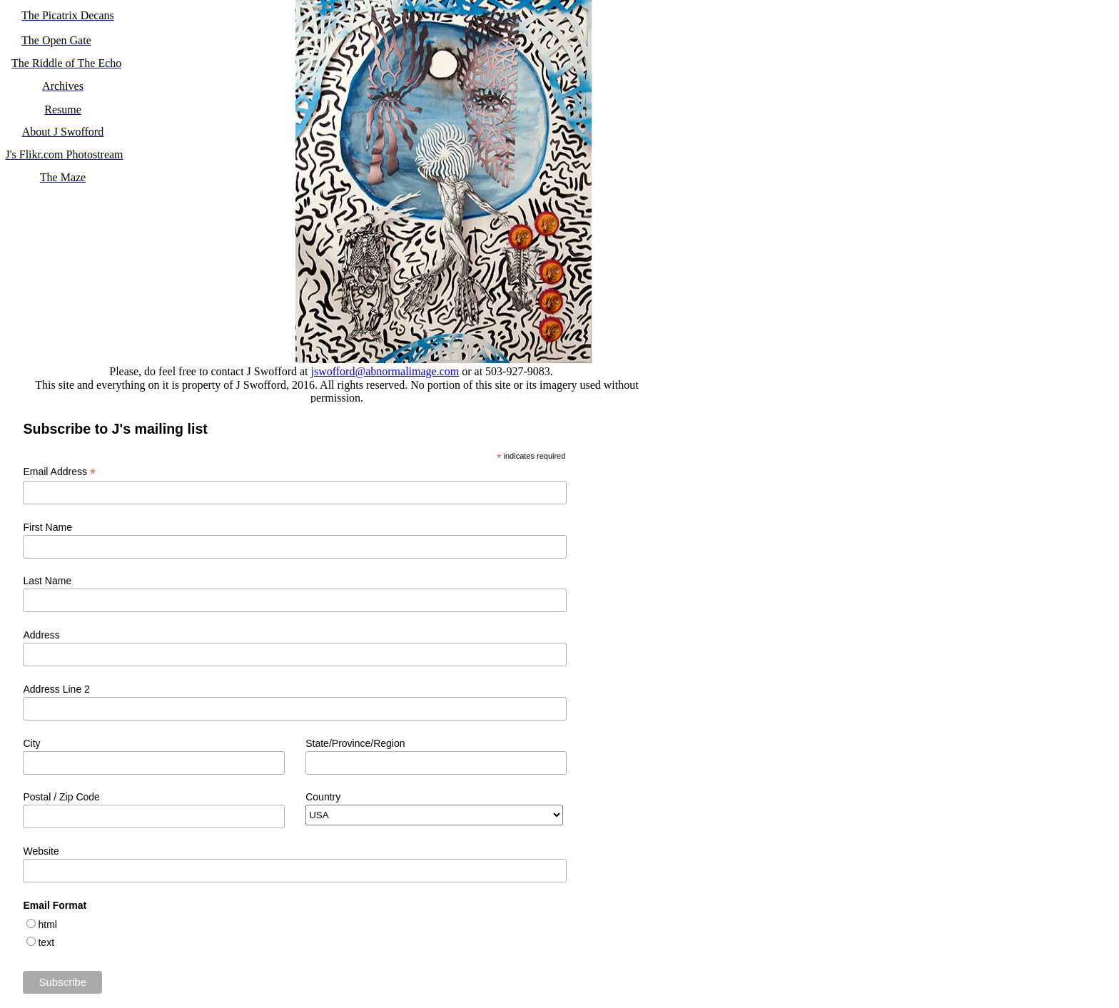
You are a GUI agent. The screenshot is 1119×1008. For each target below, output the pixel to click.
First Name (47, 527)
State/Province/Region (355, 743)
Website (41, 851)
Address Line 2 (56, 689)
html (47, 924)
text (46, 942)
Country (322, 797)
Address (41, 635)
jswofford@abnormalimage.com (385, 371)
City (31, 743)
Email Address (59, 472)
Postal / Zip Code (61, 797)
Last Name (47, 580)
